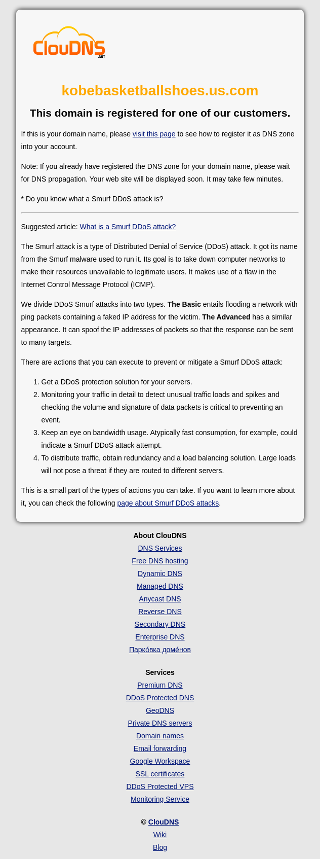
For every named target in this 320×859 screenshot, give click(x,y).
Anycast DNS (160, 599)
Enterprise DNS (159, 637)
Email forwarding (160, 748)
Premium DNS (159, 685)
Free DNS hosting (160, 561)
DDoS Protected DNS (160, 698)
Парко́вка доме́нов (160, 650)
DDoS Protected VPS (159, 786)
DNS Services (160, 548)
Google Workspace (160, 761)
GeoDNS (160, 710)
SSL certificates (160, 774)
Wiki (160, 835)
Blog (160, 847)
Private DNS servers (160, 723)
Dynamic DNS (160, 573)
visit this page (154, 134)
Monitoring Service (160, 799)
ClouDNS (163, 822)
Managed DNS (160, 586)
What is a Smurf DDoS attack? (128, 227)
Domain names (160, 736)
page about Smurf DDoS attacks (168, 503)
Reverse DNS (160, 611)
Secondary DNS (160, 624)
